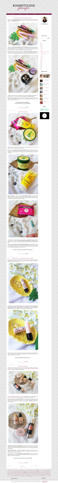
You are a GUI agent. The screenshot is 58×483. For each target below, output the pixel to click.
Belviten (43, 470)
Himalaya (23, 472)
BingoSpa (48, 470)
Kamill (37, 472)
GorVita (14, 472)
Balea (36, 470)
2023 (40, 45)
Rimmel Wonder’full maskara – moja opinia (46, 101)
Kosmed (44, 472)
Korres (42, 472)
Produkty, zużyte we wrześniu (46, 94)
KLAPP (35, 472)
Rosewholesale (49, 474)
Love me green (29, 473)
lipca (41, 50)
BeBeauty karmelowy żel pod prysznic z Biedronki (46, 98)
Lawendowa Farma (13, 473)
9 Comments (23, 462)
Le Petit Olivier (21, 473)
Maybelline (48, 473)
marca (41, 58)
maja (41, 56)
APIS (9, 470)
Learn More (43, 481)
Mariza (45, 473)
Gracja (16, 472)
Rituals (44, 474)
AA (7, 470)
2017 (40, 65)
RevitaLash (35, 474)
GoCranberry (10, 472)
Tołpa (49, 475)
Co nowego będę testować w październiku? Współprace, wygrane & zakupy (46, 84)
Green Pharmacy (19, 472)
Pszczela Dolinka (23, 474)
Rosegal (46, 474)
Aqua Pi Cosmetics (24, 470)
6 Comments (23, 361)
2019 (40, 63)
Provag (20, 474)
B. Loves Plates (33, 470)
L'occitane (46, 472)
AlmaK (17, 470)
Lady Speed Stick (10, 473)
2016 (40, 66)
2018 (40, 64)
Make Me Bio (41, 473)
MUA (37, 473)
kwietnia (41, 57)
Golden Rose (12, 472)
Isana (28, 472)
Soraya (22, 254)
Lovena (32, 473)
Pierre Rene (13, 474)
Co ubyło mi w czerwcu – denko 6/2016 (46, 90)
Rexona (39, 474)
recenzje (21, 254)
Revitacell (37, 474)
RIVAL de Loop (30, 474)
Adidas (12, 470)
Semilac (17, 475)
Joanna (30, 472)
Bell (41, 470)
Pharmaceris (11, 474)
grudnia (41, 46)
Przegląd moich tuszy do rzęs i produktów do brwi (22, 17)
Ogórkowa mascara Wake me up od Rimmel (46, 87)
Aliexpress (15, 470)
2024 (40, 44)
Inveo (26, 472)
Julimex (33, 472)
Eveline (20, 463)
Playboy (17, 474)
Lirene (22, 463)
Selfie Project (14, 475)
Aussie (28, 470)
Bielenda (45, 470)
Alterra (18, 470)
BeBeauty (39, 470)
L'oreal (47, 472)
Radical (33, 474)
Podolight (19, 474)
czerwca (41, 55)
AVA (11, 470)
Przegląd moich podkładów (22, 366)
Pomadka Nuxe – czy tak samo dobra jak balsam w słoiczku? (22, 258)
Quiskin (28, 474)
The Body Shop (38, 475)
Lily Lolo (24, 473)
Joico (32, 472)
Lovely (30, 473)
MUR (39, 473)
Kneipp (40, 472)
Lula (34, 473)
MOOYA (36, 473)
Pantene (8, 474)
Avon (30, 470)
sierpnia (41, 49)
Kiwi (38, 472)
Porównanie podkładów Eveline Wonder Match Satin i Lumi (16, 396)
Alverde (21, 470)
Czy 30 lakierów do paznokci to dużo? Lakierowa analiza (46, 80)
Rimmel (41, 474)
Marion (43, 473)
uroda (26, 254)
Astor (26, 470)
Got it (46, 481)
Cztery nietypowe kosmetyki (23, 111)
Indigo (25, 472)
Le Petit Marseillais (17, 473)
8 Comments (23, 253)
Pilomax (15, 474)
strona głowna (24, 254)
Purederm (26, 474)
